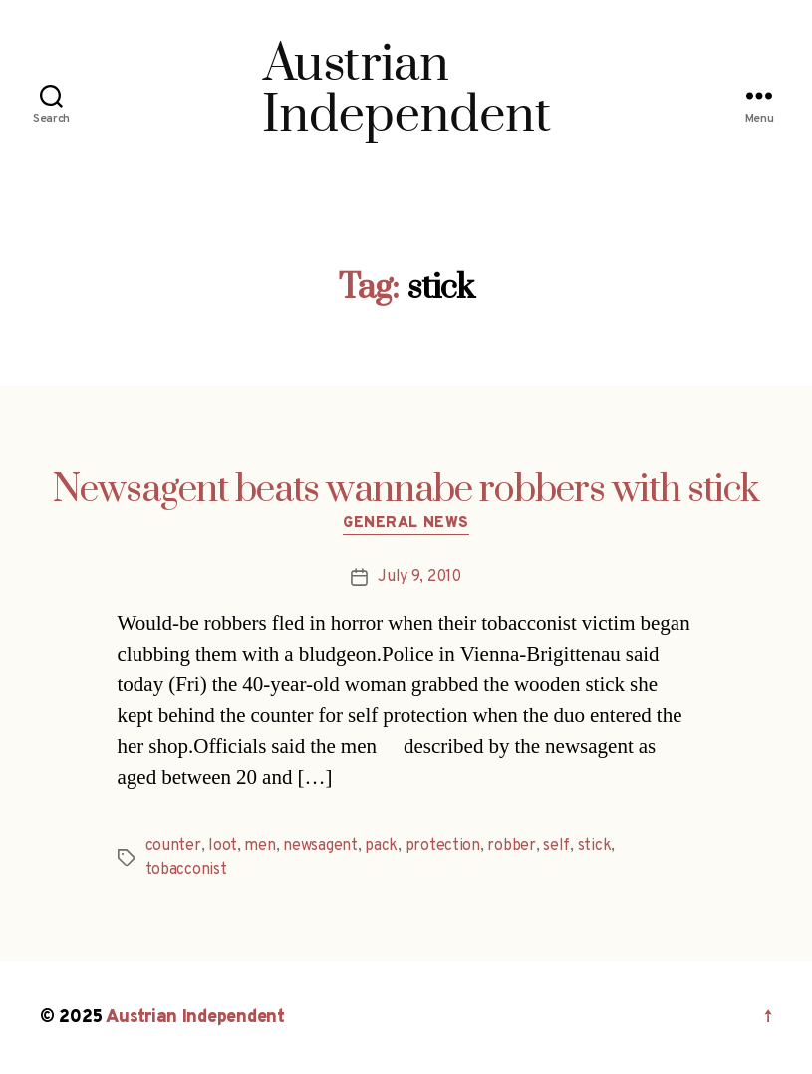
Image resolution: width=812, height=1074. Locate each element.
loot (222, 846)
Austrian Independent (195, 1017)
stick (595, 846)
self (556, 846)
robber (511, 846)
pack (381, 846)
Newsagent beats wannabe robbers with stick (406, 490)
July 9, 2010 (419, 577)
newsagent (320, 846)
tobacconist (186, 870)
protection (443, 846)
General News (406, 524)
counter (173, 846)
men (259, 846)
